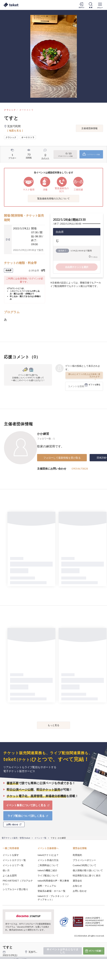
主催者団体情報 (89, 128)
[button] (4, 946)
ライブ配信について (48, 875)
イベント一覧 (40, 838)
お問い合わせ (80, 890)
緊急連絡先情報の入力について (53, 198)
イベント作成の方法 (48, 860)
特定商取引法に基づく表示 (87, 875)
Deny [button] (79, 940)
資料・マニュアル (47, 885)
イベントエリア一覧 (13, 865)
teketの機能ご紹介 (47, 870)
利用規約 (77, 855)
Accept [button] (95, 940)
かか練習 (43, 433)
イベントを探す (11, 855)
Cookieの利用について (84, 865)
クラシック (10, 110)
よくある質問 (10, 875)
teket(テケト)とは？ (48, 855)
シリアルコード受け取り (15, 889)
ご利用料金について (48, 865)
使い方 (6, 870)
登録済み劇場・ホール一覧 (51, 890)
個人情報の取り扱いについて (88, 870)
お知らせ (77, 885)
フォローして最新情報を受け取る (62, 457)
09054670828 (80, 468)
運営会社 (77, 880)
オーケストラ (26, 110)
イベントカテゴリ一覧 (14, 860)
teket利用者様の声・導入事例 (53, 880)
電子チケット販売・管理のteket (16, 838)
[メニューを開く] (100, 5)
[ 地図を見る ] (15, 130)
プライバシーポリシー (84, 860)
